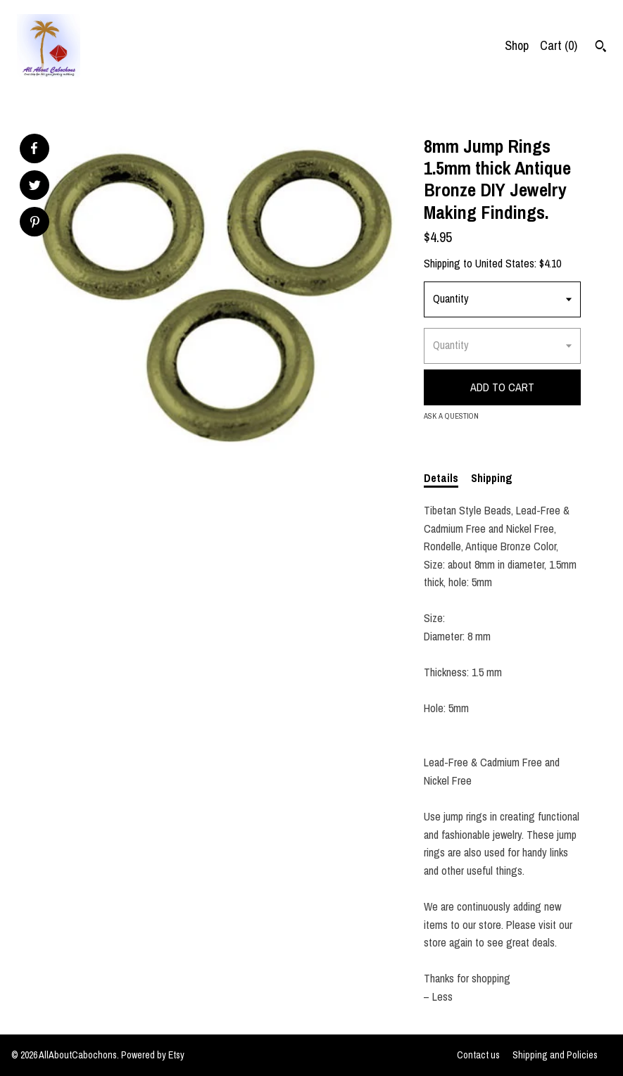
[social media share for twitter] (35, 187)
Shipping (491, 478)
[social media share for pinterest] (35, 223)
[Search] (601, 48)
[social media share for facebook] (33, 148)
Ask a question (451, 416)
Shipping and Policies (555, 1055)
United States (504, 263)
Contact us (478, 1055)
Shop (517, 45)
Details (441, 478)
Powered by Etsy (152, 1055)
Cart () (558, 45)
